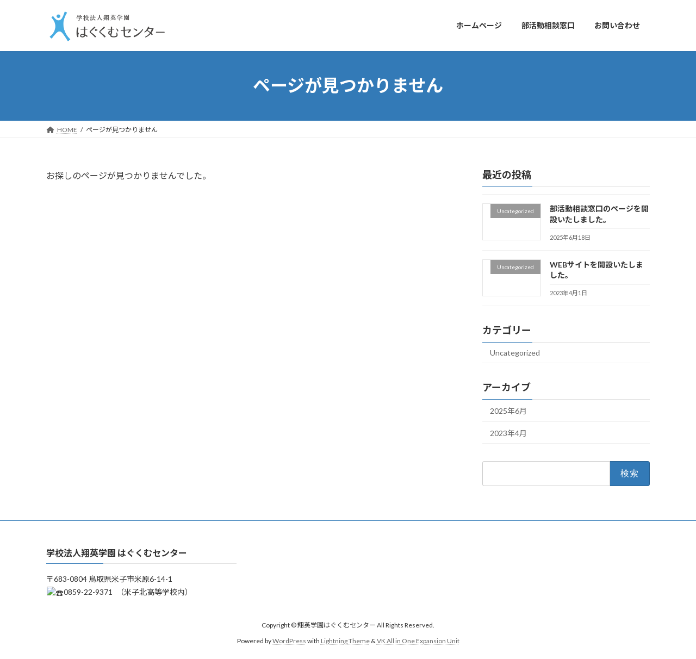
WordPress (289, 640)
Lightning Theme (345, 640)
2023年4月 (508, 432)
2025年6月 (508, 410)
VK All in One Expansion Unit (418, 640)
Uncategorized (515, 352)
